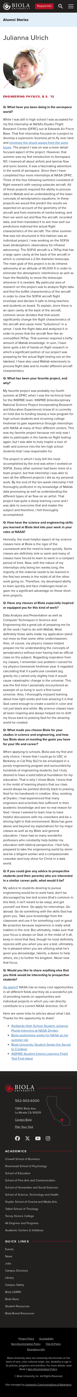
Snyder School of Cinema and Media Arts (31, 1202)
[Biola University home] (16, 6)
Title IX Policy (53, 1344)
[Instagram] (48, 1139)
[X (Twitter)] (27, 1139)
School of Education (17, 1173)
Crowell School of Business (22, 1159)
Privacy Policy (26, 1338)
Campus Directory (16, 1270)
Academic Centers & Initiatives (24, 1230)
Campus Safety (14, 1285)
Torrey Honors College (19, 1216)
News (8, 1256)
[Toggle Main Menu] (71, 6)
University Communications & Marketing (48, 1384)
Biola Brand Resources (19, 1313)
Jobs (8, 1263)
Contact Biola (23, 1119)
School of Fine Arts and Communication (30, 1180)
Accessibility (46, 1338)
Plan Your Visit (24, 1127)
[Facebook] (17, 1139)
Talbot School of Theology (21, 1209)
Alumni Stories (16, 20)
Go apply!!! (10, 987)
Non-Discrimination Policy (25, 1344)
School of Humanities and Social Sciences (31, 1187)
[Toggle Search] (60, 6)
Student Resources (17, 1306)
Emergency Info (36, 1349)
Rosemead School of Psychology (26, 1166)
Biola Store (12, 1299)
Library (9, 1277)
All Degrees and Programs (22, 1223)
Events (9, 1249)
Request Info (44, 6)
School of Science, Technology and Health (32, 1194)
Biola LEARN (13, 1292)
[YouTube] (38, 1139)
